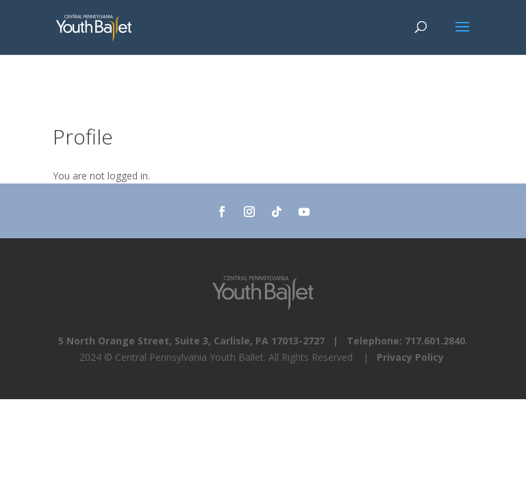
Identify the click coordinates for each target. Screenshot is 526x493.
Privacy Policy (410, 357)
